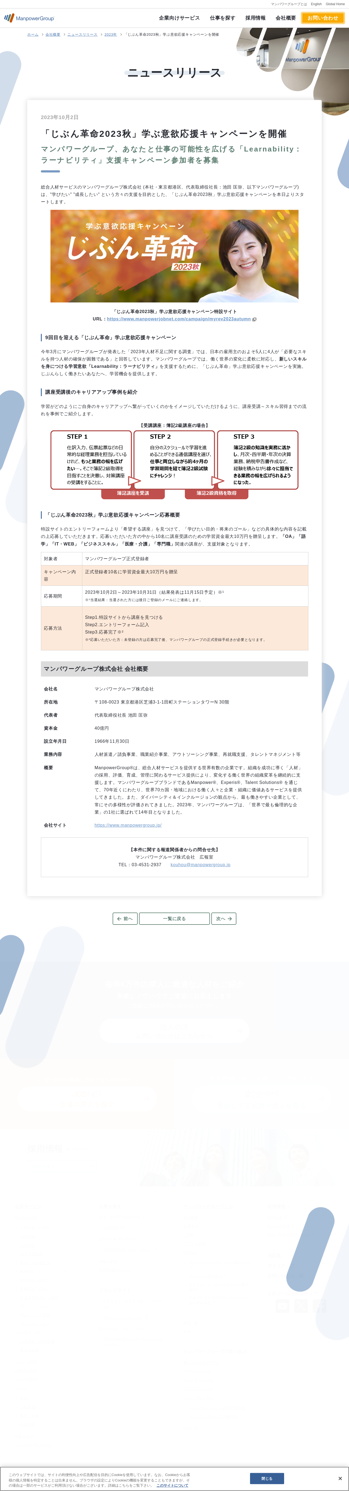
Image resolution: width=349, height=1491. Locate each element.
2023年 (110, 34)
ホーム (32, 34)
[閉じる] (340, 1478)
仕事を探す (223, 18)
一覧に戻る (174, 918)
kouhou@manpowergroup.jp (201, 864)
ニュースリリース (82, 34)
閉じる (266, 1478)
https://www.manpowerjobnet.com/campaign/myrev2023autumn (179, 319)
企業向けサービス (179, 18)
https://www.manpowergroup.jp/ (128, 825)
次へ (220, 918)
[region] (174, 1479)
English (316, 4)
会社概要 (286, 18)
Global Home (335, 4)
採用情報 (255, 18)
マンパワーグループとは (289, 4)
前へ (128, 918)
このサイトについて (172, 1485)
